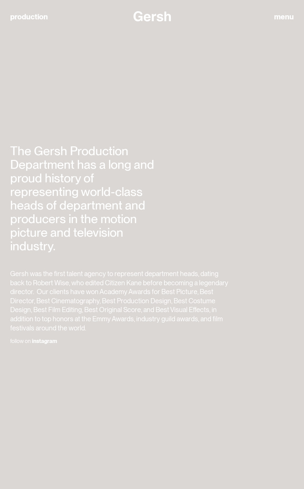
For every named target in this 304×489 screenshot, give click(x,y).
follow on (33, 341)
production (29, 17)
